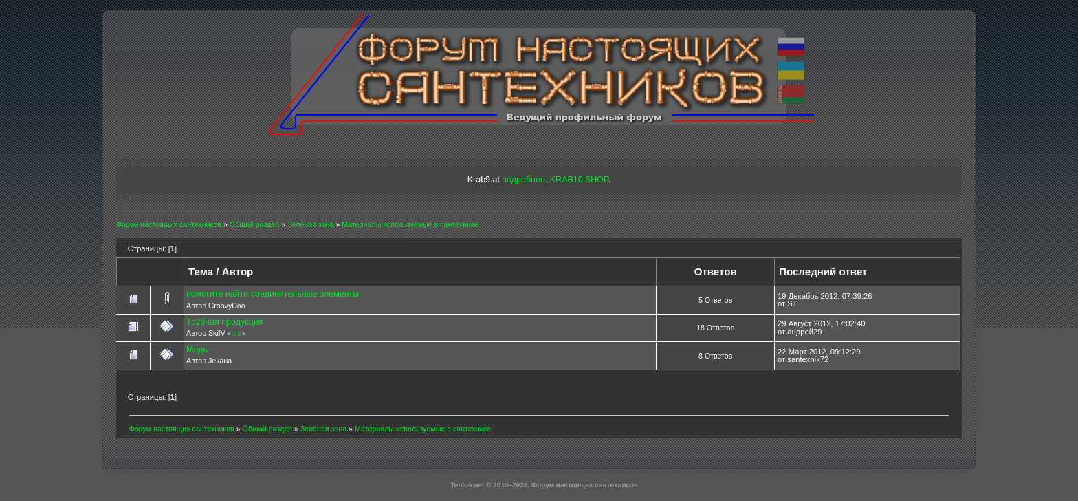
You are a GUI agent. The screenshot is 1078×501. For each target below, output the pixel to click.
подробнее (523, 179)
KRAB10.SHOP (579, 179)
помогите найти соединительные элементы (272, 294)
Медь (197, 349)
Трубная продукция (224, 322)
